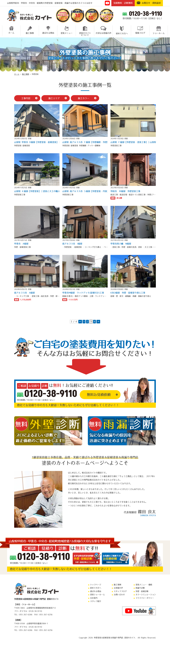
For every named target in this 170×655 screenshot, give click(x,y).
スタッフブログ (120, 591)
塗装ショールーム (97, 594)
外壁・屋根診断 (142, 591)
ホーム (11, 30)
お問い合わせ (119, 594)
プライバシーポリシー (145, 598)
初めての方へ (122, 30)
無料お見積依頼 (99, 394)
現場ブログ (140, 30)
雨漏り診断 (140, 588)
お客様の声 (118, 588)
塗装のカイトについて (85, 30)
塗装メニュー (67, 30)
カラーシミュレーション (146, 594)
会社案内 (93, 598)
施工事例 (30, 30)
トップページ (95, 585)
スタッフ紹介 (95, 601)
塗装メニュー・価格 (144, 585)
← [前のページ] (80, 321)
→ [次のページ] (98, 321)
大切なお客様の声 (103, 30)
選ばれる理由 (48, 30)
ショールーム (159, 30)
